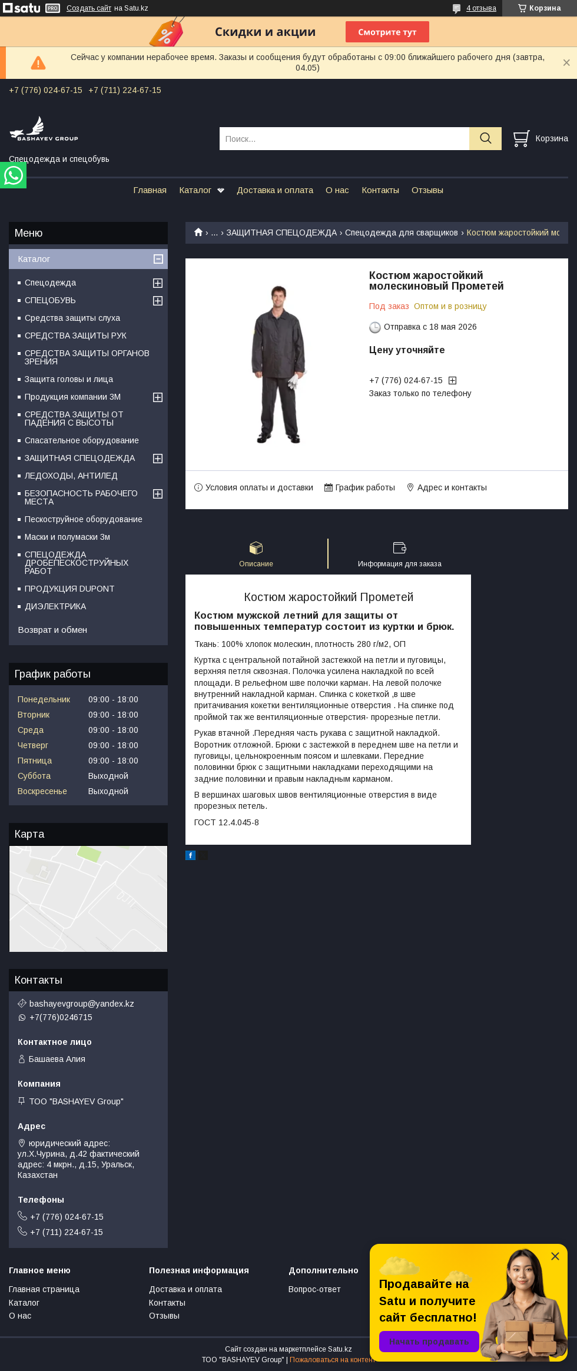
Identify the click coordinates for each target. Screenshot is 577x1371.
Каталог (195, 190)
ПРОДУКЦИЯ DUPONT (70, 588)
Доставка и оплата (275, 190)
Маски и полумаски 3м (67, 537)
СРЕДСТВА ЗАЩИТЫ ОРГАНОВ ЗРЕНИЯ (87, 357)
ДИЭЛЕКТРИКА (55, 606)
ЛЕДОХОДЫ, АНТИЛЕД (71, 475)
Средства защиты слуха (72, 318)
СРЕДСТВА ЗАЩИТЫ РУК (76, 335)
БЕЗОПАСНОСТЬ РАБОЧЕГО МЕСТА (81, 497)
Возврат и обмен (52, 630)
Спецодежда (50, 282)
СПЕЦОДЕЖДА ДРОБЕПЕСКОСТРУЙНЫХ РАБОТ (76, 563)
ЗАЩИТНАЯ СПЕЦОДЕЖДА (282, 232)
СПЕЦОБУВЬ (50, 300)
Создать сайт (89, 8)
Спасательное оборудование (82, 440)
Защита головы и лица (69, 379)
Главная (150, 190)
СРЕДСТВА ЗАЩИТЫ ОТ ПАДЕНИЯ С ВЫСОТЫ (74, 418)
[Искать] (485, 138)
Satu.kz (340, 1349)
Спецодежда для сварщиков (401, 232)
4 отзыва (481, 8)
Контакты (380, 190)
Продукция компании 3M (73, 396)
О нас (337, 190)
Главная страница (44, 1289)
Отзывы (427, 190)
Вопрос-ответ (314, 1289)
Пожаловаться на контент (333, 1360)
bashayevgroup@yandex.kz (81, 1003)
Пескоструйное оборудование (83, 519)
